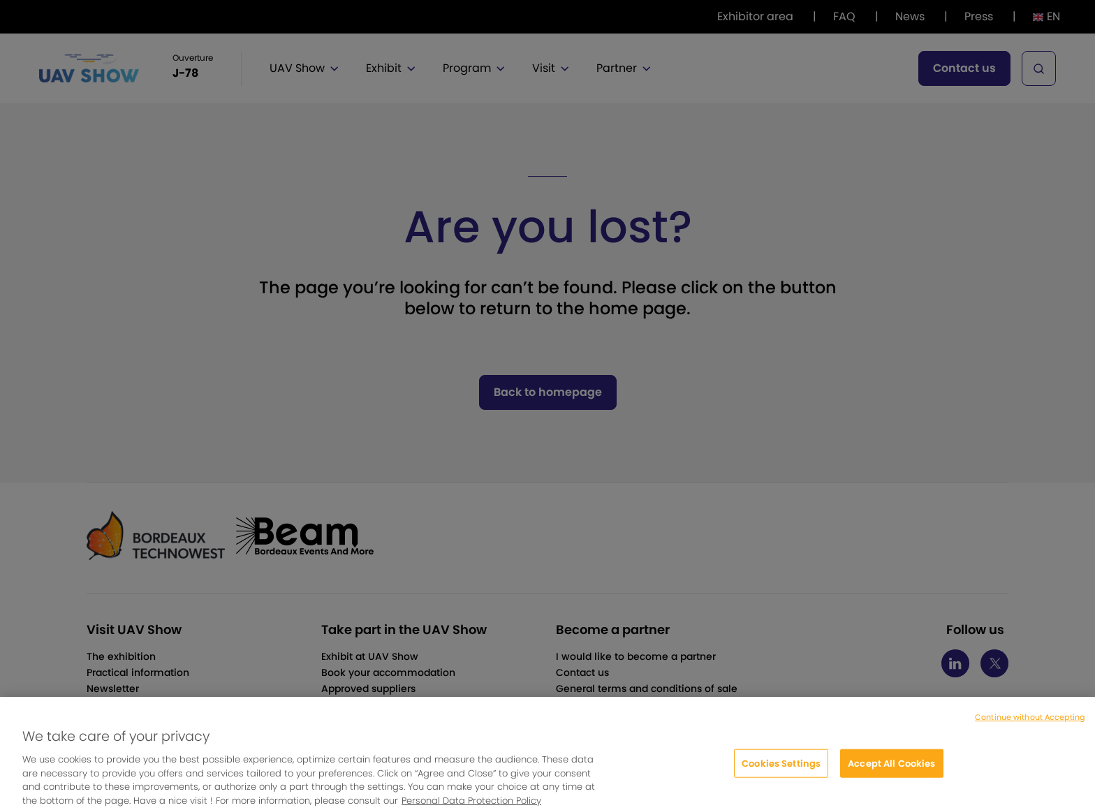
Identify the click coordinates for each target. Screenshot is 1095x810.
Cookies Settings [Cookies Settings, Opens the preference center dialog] (781, 768)
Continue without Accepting (1030, 722)
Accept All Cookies (891, 768)
